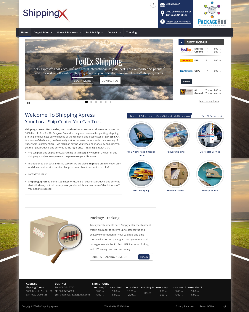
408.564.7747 (173, 4)
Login (224, 306)
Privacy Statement (185, 306)
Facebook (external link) (153, 4)
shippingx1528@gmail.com (75, 294)
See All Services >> (212, 116)
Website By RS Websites (116, 306)
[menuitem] (25, 32)
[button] (175, 23)
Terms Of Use (207, 306)
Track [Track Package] (144, 257)
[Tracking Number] (114, 256)
